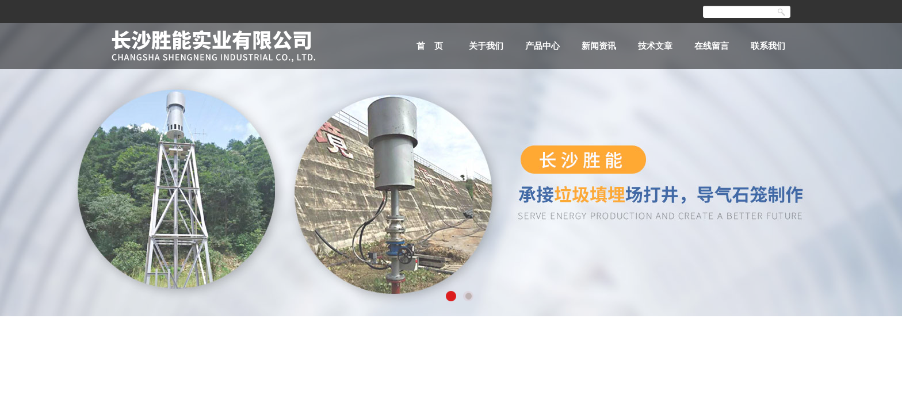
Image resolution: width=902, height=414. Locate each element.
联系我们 (768, 46)
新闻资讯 (599, 46)
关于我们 (486, 46)
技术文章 (655, 46)
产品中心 (542, 46)
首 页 (430, 46)
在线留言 (711, 46)
